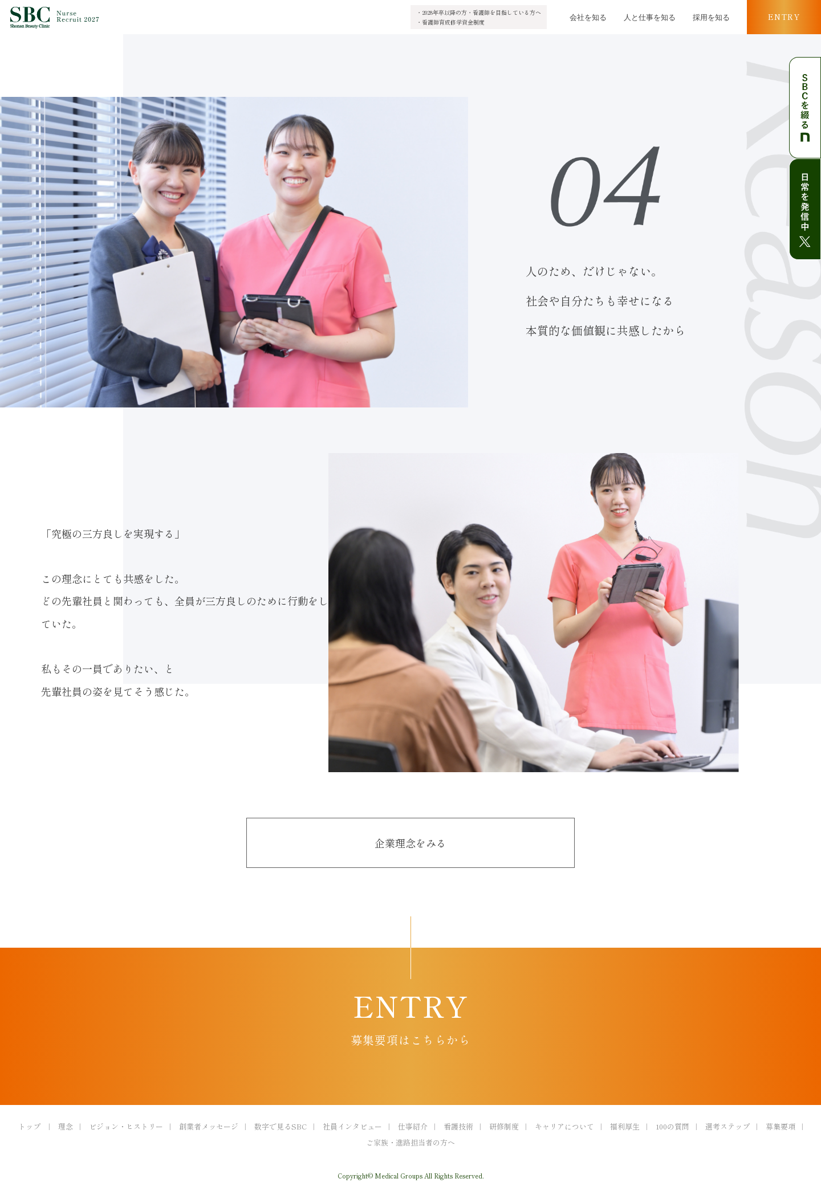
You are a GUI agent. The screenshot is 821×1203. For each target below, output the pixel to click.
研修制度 (504, 1126)
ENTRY (784, 16)
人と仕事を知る (650, 16)
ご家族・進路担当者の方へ (410, 1142)
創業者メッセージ (208, 1126)
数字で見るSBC (280, 1126)
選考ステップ (727, 1126)
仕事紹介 (413, 1126)
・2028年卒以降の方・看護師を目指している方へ (478, 12)
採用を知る (711, 16)
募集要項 (780, 1126)
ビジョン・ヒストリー (126, 1126)
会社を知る (588, 16)
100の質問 (672, 1126)
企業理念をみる (410, 842)
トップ (29, 1126)
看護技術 (458, 1126)
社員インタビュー (352, 1126)
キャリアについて (564, 1126)
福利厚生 (625, 1126)
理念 (65, 1126)
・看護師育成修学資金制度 (450, 22)
